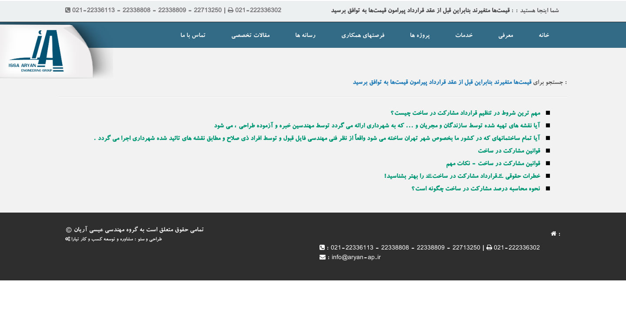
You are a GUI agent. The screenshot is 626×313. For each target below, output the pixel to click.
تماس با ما (193, 36)
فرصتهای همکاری (362, 36)
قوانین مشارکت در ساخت (509, 152)
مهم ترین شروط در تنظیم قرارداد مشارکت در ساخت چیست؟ (465, 114)
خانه (544, 36)
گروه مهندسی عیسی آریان (106, 230)
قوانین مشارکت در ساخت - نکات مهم (493, 164)
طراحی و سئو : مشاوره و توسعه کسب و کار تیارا (113, 239)
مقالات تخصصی (250, 36)
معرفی (505, 36)
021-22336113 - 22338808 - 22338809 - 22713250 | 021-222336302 (435, 249)
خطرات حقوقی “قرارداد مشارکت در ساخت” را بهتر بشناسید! (462, 177)
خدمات (464, 36)
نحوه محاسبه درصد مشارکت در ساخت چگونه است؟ (475, 189)
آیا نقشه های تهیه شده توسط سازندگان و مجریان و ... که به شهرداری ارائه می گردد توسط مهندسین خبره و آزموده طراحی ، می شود (377, 126)
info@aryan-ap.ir (356, 258)
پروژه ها (420, 36)
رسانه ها (305, 36)
